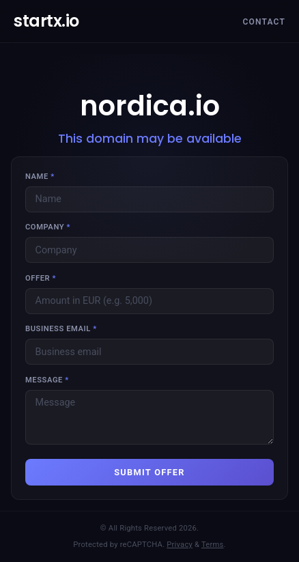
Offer (40, 278)
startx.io (46, 21)
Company (47, 227)
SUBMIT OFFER (149, 472)
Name (40, 176)
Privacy (180, 544)
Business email (61, 328)
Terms (212, 544)
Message (47, 380)
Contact (263, 22)
